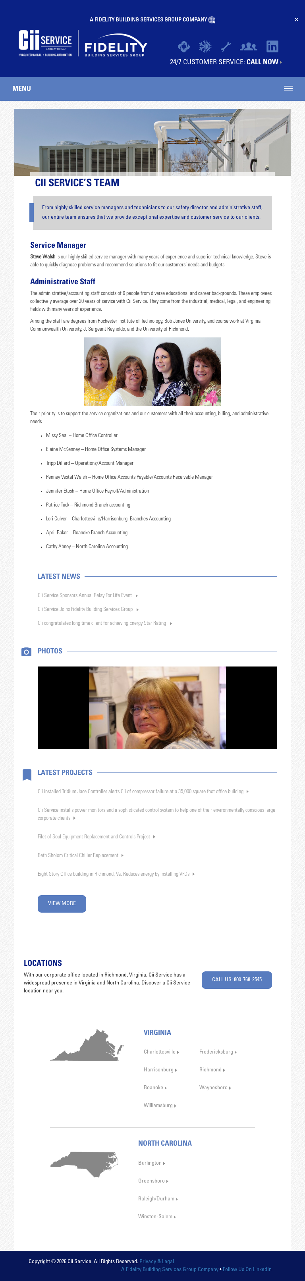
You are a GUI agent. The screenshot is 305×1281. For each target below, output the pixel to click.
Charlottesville (160, 1052)
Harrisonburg (159, 1070)
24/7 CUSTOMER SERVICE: (224, 62)
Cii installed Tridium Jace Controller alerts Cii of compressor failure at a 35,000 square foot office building (140, 792)
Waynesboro (213, 1088)
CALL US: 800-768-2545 (237, 980)
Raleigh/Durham (156, 1199)
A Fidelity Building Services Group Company (169, 1270)
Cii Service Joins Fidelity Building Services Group (85, 610)
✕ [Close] (296, 20)
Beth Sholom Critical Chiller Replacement (78, 856)
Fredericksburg (216, 1052)
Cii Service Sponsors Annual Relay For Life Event (85, 596)
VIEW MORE (62, 904)
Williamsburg (158, 1106)
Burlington (150, 1163)
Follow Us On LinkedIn (247, 1270)
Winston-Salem (155, 1217)
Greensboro (151, 1181)
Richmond (210, 1070)
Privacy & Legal (156, 1262)
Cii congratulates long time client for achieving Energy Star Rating (102, 623)
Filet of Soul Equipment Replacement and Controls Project (94, 837)
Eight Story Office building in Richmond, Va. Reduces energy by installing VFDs (113, 874)
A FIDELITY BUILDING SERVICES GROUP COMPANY (149, 20)
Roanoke (153, 1088)
